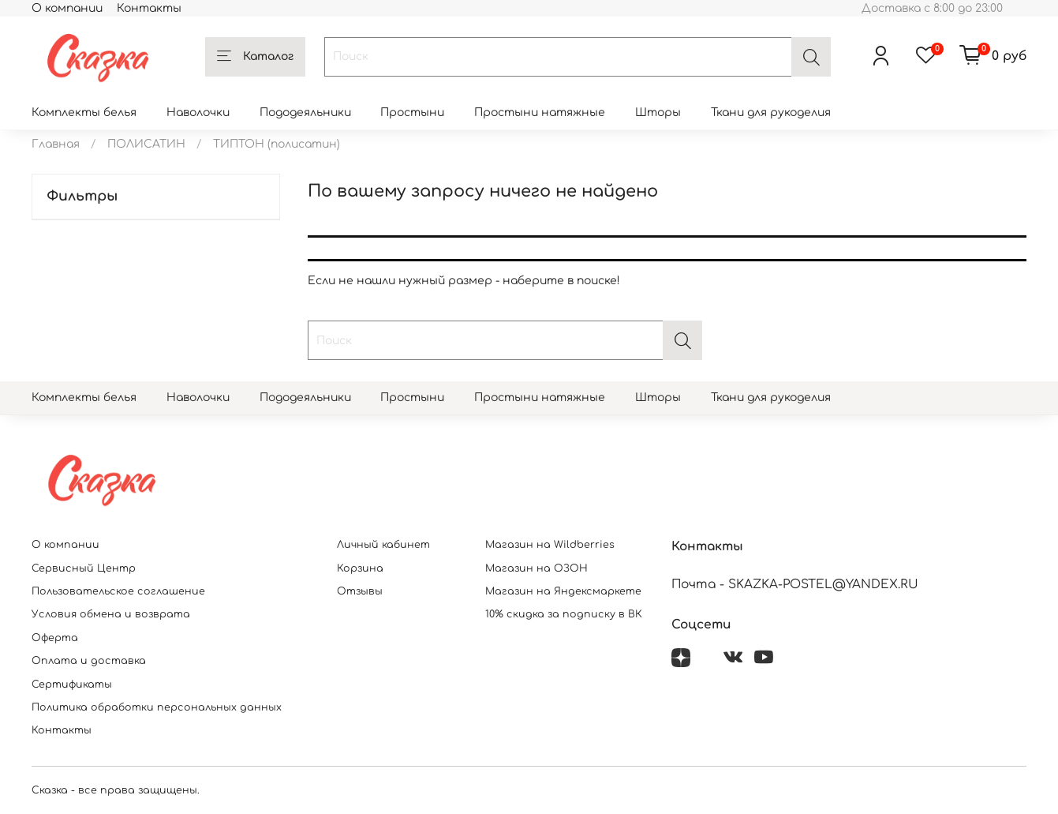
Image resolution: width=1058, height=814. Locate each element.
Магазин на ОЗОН (536, 568)
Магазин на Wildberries (550, 544)
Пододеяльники (305, 112)
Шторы (658, 112)
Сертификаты (72, 684)
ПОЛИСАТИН (146, 144)
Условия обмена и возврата (111, 614)
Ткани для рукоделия (771, 112)
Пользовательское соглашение (118, 591)
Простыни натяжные (539, 112)
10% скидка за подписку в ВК (563, 614)
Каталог (255, 57)
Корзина (360, 568)
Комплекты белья (84, 112)
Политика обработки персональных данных (157, 707)
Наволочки (198, 112)
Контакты (149, 8)
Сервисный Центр (84, 568)
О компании (67, 8)
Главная (56, 144)
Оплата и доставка (89, 660)
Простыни (412, 112)
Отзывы (360, 591)
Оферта (55, 637)
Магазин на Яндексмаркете (563, 591)
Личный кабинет (383, 544)
